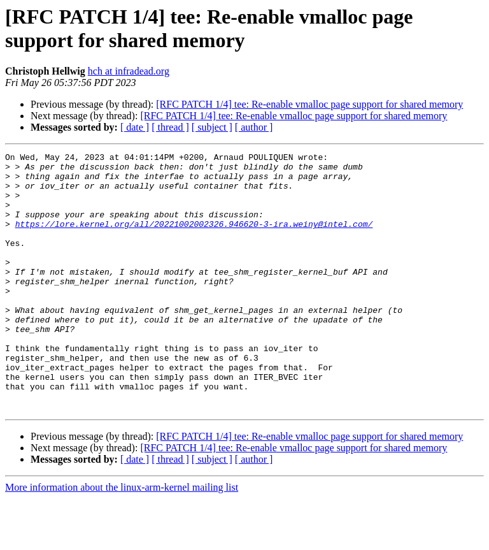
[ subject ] (212, 127)
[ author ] (254, 127)
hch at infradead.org (128, 71)
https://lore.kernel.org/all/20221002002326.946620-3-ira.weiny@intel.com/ (194, 239)
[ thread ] (170, 127)
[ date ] (134, 127)
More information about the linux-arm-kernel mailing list (121, 538)
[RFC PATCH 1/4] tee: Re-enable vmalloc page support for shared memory (309, 104)
